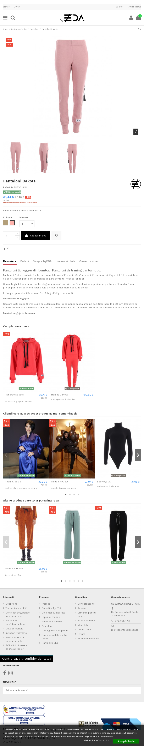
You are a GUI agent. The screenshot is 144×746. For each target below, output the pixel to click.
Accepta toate (126, 741)
